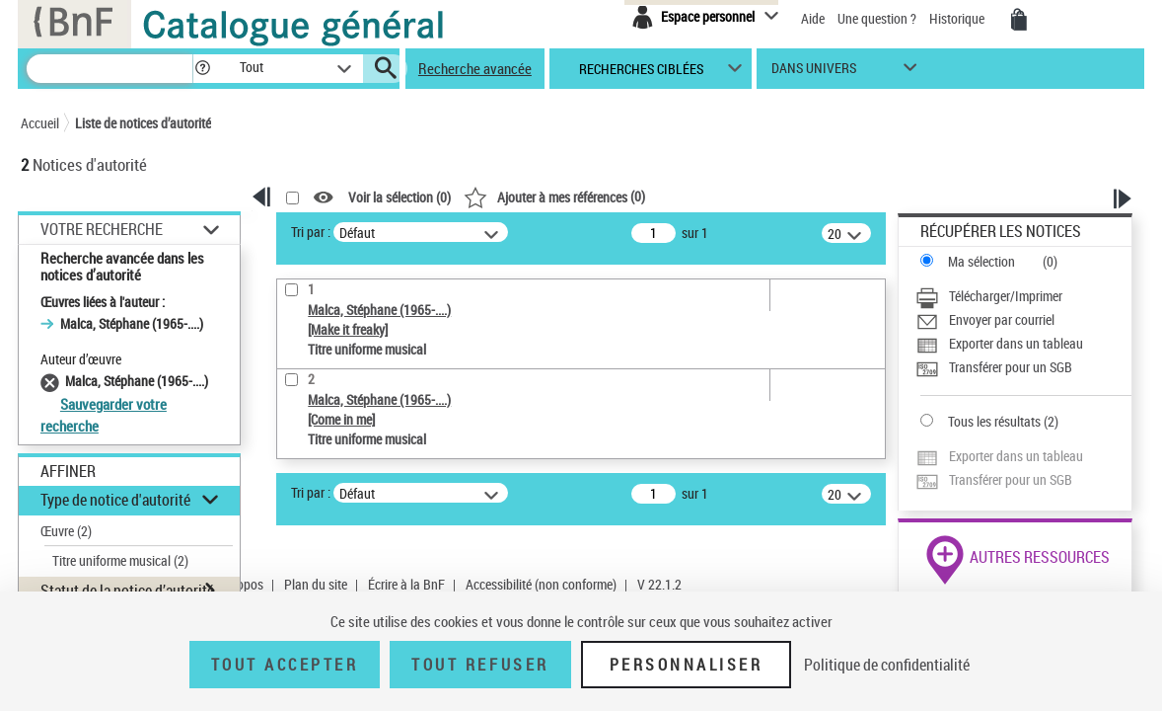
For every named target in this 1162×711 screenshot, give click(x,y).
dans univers (813, 72)
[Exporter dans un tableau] (1023, 344)
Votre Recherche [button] (101, 229)
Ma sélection (981, 261)
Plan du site (315, 584)
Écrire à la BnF (406, 584)
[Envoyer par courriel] (1023, 320)
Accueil (40, 123)
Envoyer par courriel (1001, 319)
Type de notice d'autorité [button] (115, 500)
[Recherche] (109, 68)
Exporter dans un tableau (1016, 343)
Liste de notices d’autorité (143, 123)
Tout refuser (479, 664)
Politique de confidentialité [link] (887, 664)
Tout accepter (285, 664)
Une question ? (876, 18)
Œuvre (66, 530)
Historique (958, 18)
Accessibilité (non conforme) (541, 584)
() (554, 196)
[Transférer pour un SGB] (1023, 367)
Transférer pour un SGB (1010, 366)
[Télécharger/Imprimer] (1023, 296)
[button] (202, 68)
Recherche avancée (475, 68)
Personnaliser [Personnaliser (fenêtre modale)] (686, 664)
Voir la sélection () (399, 198)
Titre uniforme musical (120, 560)
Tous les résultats (994, 421)
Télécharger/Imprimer (1005, 295)
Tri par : (310, 231)
